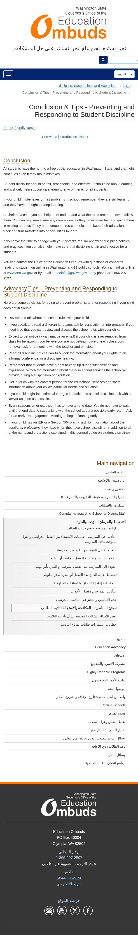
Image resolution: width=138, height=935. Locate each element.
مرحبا (127, 86)
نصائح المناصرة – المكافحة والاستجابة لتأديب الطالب (79, 608)
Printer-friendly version (20, 128)
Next (83, 137)
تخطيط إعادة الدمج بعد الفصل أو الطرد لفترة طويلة (80, 575)
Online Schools (114, 705)
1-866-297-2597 (69, 858)
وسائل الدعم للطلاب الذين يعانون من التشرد (94, 738)
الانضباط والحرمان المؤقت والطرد (100, 522)
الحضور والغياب (114, 489)
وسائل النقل (117, 755)
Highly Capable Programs (106, 672)
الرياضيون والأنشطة (112, 480)
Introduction (68, 137)
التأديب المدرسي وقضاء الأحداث (93, 591)
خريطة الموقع (69, 900)
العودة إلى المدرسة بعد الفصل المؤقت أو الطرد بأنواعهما (76, 566)
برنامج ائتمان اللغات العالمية (105, 763)
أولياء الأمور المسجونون (109, 680)
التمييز (121, 639)
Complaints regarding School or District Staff (92, 513)
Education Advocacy (110, 647)
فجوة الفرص (117, 713)
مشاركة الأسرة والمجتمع (108, 664)
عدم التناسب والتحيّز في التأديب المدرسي (86, 600)
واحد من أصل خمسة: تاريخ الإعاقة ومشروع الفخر (91, 697)
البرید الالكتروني (69, 884)
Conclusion (16, 160)
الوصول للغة (117, 688)
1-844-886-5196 (69, 878)
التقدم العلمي (116, 472)
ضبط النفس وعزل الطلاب (107, 722)
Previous (49, 137)
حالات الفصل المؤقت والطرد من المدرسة (87, 550)
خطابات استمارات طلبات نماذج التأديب (89, 624)
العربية (121, 74)
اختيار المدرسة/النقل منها (107, 730)
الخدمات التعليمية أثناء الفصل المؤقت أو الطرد (83, 558)
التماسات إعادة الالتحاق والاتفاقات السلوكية (85, 583)
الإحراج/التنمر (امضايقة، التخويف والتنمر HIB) (93, 497)
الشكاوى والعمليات (112, 505)
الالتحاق (120, 655)
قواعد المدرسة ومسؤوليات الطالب (92, 528)
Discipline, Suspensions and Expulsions (87, 86)
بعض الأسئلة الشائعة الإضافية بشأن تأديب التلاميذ (82, 616)
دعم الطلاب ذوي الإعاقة (108, 746)
